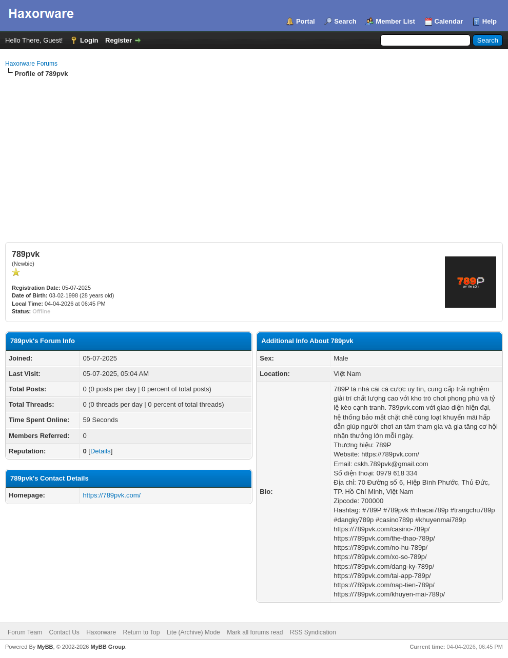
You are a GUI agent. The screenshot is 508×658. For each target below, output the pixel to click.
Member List (395, 21)
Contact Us (64, 632)
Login (89, 40)
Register (118, 40)
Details (100, 451)
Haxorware (101, 632)
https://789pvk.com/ (112, 495)
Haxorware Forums (31, 63)
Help (489, 21)
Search (345, 21)
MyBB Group (107, 647)
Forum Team (25, 632)
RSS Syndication (313, 632)
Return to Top (141, 632)
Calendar (449, 21)
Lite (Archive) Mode (193, 632)
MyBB (45, 647)
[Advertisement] (254, 155)
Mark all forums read (255, 632)
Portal (305, 21)
